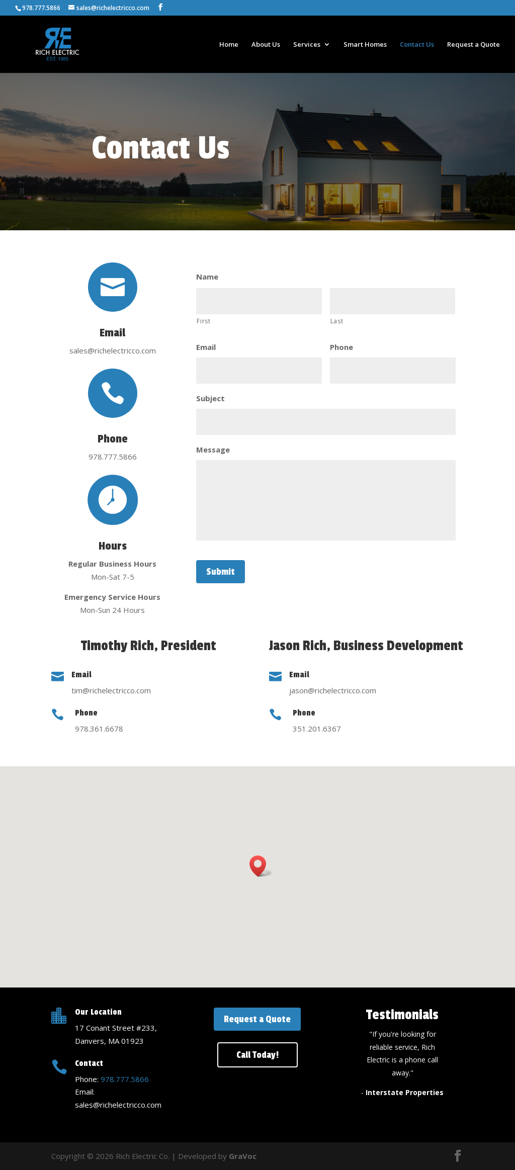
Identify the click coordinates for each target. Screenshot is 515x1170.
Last (337, 321)
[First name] (258, 301)
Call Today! (257, 1054)
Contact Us (417, 45)
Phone (341, 347)
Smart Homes (365, 45)
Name (207, 277)
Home (228, 45)
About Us (265, 45)
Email (206, 347)
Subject (210, 398)
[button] (261, 866)
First (203, 321)
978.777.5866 (125, 1079)
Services (306, 45)
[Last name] (392, 301)
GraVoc (242, 1156)
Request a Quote (473, 45)
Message (213, 450)
